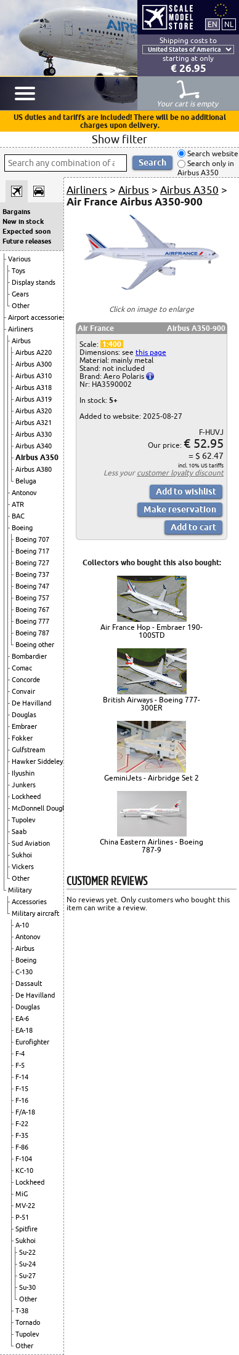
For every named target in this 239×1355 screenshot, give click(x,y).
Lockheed (26, 796)
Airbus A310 (33, 375)
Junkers (24, 785)
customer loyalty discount (180, 473)
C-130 (24, 972)
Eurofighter (32, 1042)
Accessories (29, 901)
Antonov (24, 492)
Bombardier (29, 656)
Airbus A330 (33, 434)
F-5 (20, 1065)
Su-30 (27, 1287)
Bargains (16, 211)
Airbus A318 (33, 387)
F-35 (21, 1135)
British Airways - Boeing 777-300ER (151, 704)
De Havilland (31, 703)
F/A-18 (25, 1112)
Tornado (27, 1322)
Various (19, 259)
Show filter (119, 139)
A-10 (22, 925)
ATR (18, 504)
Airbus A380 (33, 469)
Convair (23, 691)
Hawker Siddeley (37, 761)
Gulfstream (28, 749)
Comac (22, 668)
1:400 (111, 344)
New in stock (23, 221)
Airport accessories (36, 317)
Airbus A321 (33, 422)
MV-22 (25, 1205)
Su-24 (27, 1264)
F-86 (21, 1147)
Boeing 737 (32, 574)
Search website (211, 153)
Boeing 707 (32, 539)
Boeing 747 (32, 586)
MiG (21, 1194)
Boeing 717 (32, 551)
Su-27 (27, 1275)
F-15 (21, 1088)
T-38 (21, 1310)
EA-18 (24, 1030)
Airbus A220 (33, 352)
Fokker (22, 738)
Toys (18, 270)
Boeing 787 (32, 633)
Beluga (25, 481)
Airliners (20, 329)
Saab (19, 831)
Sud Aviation (31, 843)
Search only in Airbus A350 (205, 168)
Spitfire (26, 1229)
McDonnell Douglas (41, 808)
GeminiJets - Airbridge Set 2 (151, 778)
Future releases (26, 241)
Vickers (23, 866)
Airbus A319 (33, 399)
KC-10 (24, 1170)
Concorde (26, 679)
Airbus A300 (33, 364)
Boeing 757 (32, 598)
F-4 (20, 1053)
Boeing (22, 527)
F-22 (21, 1123)
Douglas (24, 714)
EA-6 (22, 1018)
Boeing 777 (32, 621)
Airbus (21, 340)
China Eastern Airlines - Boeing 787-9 (151, 846)
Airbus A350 (37, 457)
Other (21, 305)
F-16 (21, 1100)
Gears (20, 294)
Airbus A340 (33, 446)
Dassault (28, 983)
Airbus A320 (33, 411)
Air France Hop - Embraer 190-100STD (151, 631)
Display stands (33, 282)
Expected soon (26, 231)
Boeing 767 (32, 609)
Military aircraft (35, 913)
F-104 (23, 1158)
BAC (18, 516)
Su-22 (27, 1252)
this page (151, 352)
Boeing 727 (32, 562)
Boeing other (34, 644)
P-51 (22, 1217)
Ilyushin (23, 773)
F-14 (21, 1077)
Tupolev (24, 820)
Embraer (24, 726)
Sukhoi (22, 855)
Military (19, 890)
